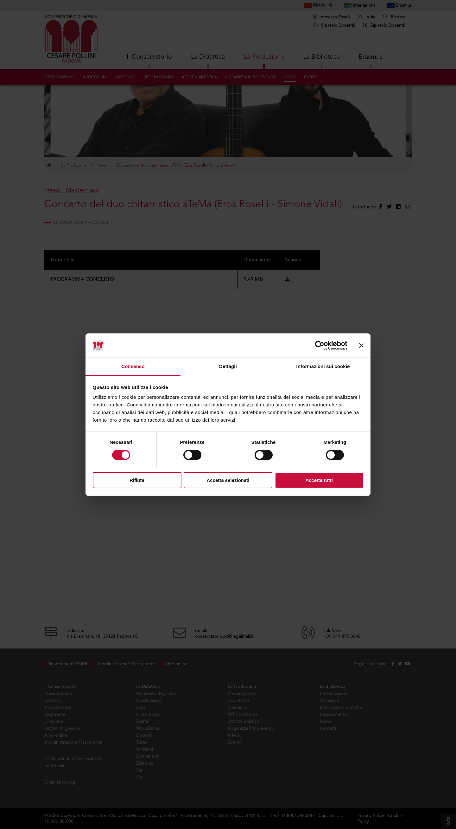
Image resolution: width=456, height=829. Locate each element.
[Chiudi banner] (361, 345)
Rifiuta (137, 480)
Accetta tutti (319, 480)
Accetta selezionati (227, 480)
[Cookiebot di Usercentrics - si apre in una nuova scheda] (319, 345)
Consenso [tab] (132, 366)
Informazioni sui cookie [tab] (323, 366)
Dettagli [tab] (228, 366)
